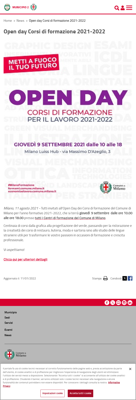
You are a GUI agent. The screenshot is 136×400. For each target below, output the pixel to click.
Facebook (130, 278)
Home (8, 20)
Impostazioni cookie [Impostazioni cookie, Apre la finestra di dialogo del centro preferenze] (52, 393)
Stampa (100, 278)
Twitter (124, 278)
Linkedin (130, 302)
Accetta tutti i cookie (80, 393)
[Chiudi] (130, 369)
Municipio (10, 312)
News (21, 20)
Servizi (8, 323)
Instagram (124, 302)
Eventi (8, 330)
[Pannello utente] (122, 7)
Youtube (118, 302)
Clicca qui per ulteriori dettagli (25, 259)
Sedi (7, 317)
